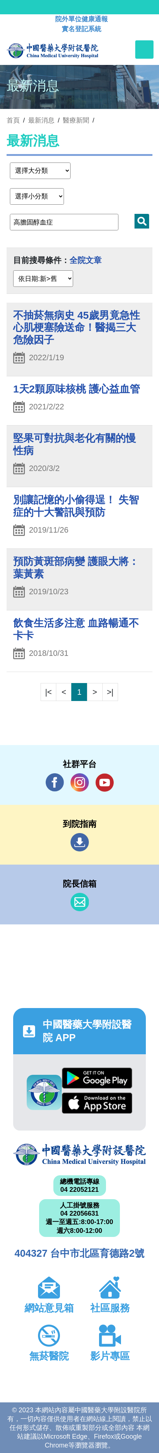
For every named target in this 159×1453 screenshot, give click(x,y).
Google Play (97, 1078)
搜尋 (142, 221)
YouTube (104, 782)
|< (48, 692)
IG (80, 782)
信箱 (80, 902)
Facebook (55, 782)
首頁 (13, 120)
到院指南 (80, 842)
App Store (97, 1103)
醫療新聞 (76, 120)
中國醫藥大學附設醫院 (79, 1154)
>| (110, 692)
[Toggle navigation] (144, 49)
